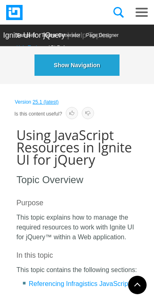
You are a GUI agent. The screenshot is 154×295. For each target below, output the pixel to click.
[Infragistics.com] (47, 12)
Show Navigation (77, 65)
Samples (26, 35)
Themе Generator (60, 35)
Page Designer (102, 35)
